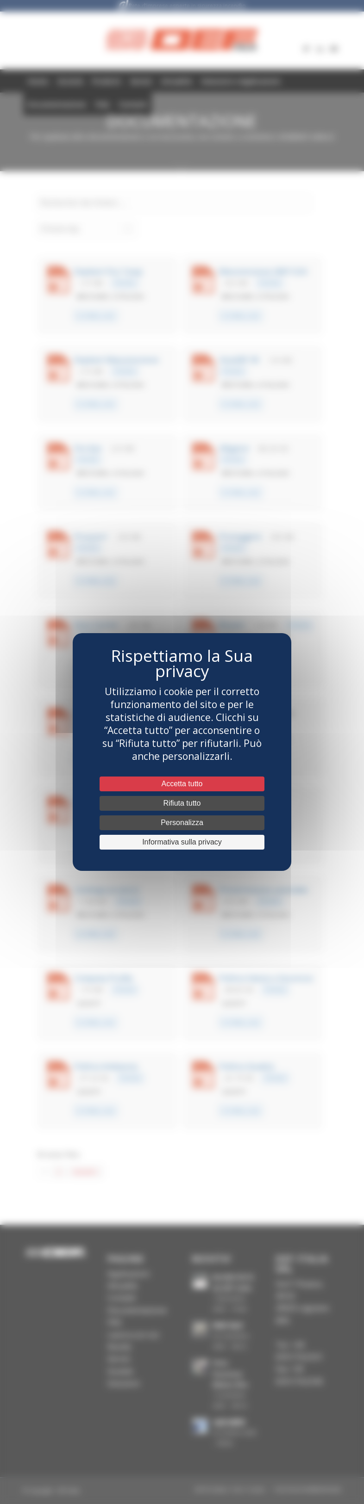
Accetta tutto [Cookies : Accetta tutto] (182, 784)
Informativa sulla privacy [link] (182, 842)
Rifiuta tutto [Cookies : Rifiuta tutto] (182, 803)
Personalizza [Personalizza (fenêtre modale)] (182, 822)
